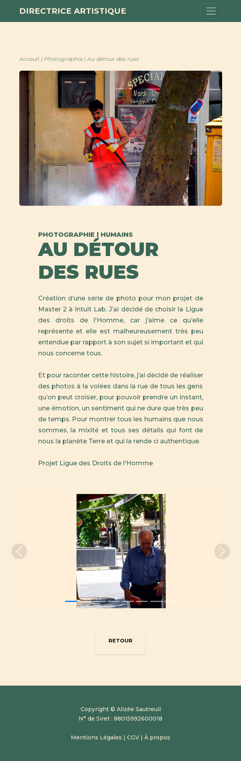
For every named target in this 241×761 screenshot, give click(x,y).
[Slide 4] (114, 601)
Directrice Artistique (72, 11)
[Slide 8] (170, 601)
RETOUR (120, 641)
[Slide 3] (99, 601)
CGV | (135, 737)
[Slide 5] (128, 601)
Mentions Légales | (99, 737)
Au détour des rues (113, 58)
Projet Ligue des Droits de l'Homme (95, 463)
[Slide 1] (71, 601)
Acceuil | (31, 58)
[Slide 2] (85, 601)
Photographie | (65, 58)
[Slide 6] (142, 601)
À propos (157, 737)
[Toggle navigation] (211, 11)
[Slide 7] (156, 601)
